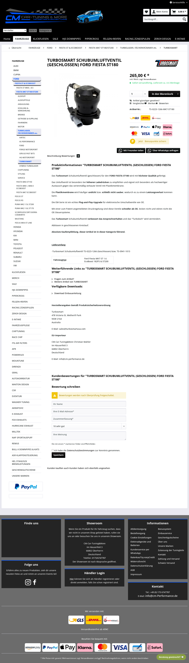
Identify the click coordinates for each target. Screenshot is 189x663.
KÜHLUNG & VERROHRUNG (24, 109)
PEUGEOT (18, 248)
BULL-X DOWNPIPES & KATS (25, 449)
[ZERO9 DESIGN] (162, 39)
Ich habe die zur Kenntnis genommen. (87, 450)
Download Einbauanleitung (66, 293)
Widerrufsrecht (138, 561)
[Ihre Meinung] (89, 435)
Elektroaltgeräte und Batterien (141, 543)
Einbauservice (165, 533)
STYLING (21, 174)
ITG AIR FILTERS (19, 343)
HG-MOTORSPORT (27, 157)
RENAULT (18, 252)
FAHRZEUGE (18, 61)
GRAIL (15, 372)
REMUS (15, 443)
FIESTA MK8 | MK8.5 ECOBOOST (25, 187)
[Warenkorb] (179, 12)
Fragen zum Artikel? (63, 279)
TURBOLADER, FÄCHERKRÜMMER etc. (28, 131)
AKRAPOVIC (17, 408)
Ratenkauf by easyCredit (143, 557)
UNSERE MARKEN (20, 475)
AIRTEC (22, 137)
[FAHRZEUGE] (22, 39)
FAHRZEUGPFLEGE (21, 325)
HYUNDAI (18, 231)
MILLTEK (16, 431)
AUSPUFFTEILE (24, 100)
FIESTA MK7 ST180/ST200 (27, 92)
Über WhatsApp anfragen (163, 150)
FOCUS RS (19, 200)
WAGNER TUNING (20, 402)
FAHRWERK (22, 122)
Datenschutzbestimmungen (80, 450)
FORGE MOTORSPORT (28, 149)
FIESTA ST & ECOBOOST (25, 83)
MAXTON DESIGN (20, 384)
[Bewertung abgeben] (89, 426)
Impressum (136, 574)
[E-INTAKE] (180, 39)
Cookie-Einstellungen (141, 537)
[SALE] (55, 39)
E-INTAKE (16, 319)
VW (15, 265)
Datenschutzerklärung (142, 565)
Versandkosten (87, 658)
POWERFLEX (18, 354)
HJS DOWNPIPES (20, 289)
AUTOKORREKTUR (21, 378)
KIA (15, 235)
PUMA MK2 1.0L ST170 (24, 208)
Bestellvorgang (138, 533)
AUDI (15, 66)
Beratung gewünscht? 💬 (171, 657)
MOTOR (21, 126)
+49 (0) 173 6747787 (160, 592)
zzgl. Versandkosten (147, 79)
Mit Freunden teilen (131, 150)
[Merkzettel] (146, 12)
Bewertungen (71, 155)
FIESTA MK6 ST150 (24, 182)
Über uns (162, 541)
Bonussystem (164, 529)
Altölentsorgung (138, 529)
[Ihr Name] (89, 404)
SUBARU (17, 257)
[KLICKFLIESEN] (41, 39)
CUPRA (16, 74)
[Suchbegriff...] (165, 19)
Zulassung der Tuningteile (171, 550)
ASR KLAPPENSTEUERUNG (25, 455)
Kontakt (162, 554)
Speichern (58, 455)
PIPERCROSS (18, 295)
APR (14, 349)
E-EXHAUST (17, 414)
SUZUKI (17, 261)
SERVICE (21, 178)
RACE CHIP (17, 337)
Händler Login (94, 573)
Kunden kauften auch (58, 468)
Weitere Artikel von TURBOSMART (70, 281)
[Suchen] (184, 19)
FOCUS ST (19, 196)
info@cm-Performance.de (161, 596)
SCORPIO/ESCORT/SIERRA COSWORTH (26, 213)
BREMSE (21, 114)
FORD (16, 78)
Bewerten (162, 103)
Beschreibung (54, 155)
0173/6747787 (99, 558)
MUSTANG (19, 219)
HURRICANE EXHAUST (22, 425)
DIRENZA (16, 366)
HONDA (17, 227)
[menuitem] (165, 19)
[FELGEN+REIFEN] (112, 39)
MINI (15, 239)
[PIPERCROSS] (92, 39)
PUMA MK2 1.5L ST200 (24, 204)
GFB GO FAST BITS (27, 153)
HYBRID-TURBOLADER (28, 166)
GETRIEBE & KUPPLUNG (28, 118)
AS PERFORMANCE (27, 141)
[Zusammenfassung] (89, 419)
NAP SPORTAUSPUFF (22, 437)
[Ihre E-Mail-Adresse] (89, 411)
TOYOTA (17, 244)
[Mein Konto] (160, 12)
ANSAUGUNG (23, 104)
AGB (133, 570)
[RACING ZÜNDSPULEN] (137, 39)
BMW (16, 70)
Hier (72, 578)
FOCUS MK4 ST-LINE (23, 223)
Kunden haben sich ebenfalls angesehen (89, 468)
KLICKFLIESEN (18, 272)
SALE (14, 284)
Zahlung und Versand (169, 558)
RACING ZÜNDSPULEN (23, 307)
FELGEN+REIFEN (20, 301)
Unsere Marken (165, 546)
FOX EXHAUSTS (19, 419)
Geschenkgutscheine (168, 537)
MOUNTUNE (18, 360)
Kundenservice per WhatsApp (140, 551)
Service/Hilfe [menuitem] (177, 2)
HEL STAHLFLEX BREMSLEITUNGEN (21, 462)
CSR (14, 390)
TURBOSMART (25, 161)
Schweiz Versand (166, 563)
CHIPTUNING (23, 170)
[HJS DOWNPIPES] (71, 39)
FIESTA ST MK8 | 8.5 (24, 88)
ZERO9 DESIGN (19, 313)
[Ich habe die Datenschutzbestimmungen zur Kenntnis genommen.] (53, 450)
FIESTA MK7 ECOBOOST (26, 192)
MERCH (15, 278)
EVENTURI (17, 396)
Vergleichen (137, 103)
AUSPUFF (22, 96)
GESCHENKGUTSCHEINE (23, 469)
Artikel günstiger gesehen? (144, 100)
